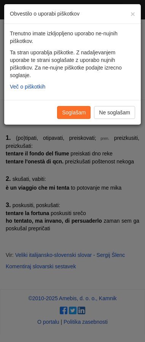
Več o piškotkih (27, 87)
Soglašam (74, 112)
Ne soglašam (114, 112)
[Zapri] (133, 14)
